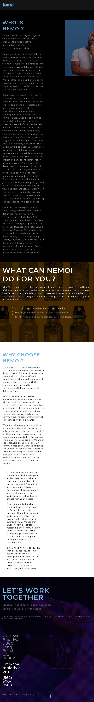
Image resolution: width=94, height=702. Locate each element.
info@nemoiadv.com (11, 668)
